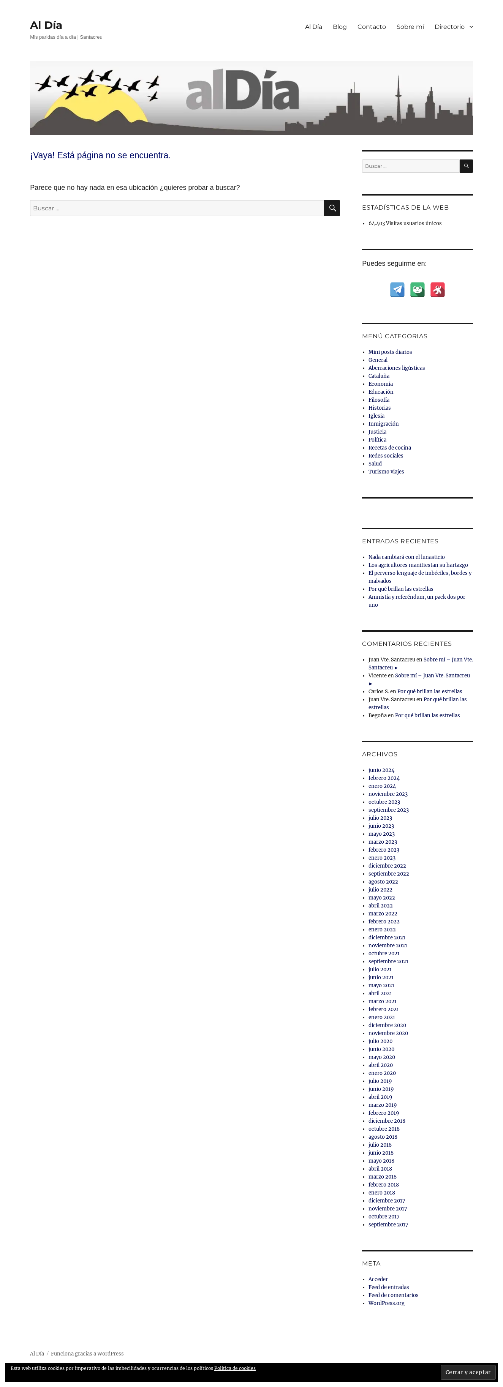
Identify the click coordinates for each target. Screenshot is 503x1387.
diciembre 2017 (387, 1201)
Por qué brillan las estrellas (401, 589)
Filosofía (379, 400)
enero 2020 (382, 1073)
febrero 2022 (384, 921)
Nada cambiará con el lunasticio (407, 557)
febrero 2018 (384, 1185)
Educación (381, 392)
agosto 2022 (383, 882)
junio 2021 (381, 977)
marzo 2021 (383, 1001)
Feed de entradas (389, 1287)
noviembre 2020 (388, 1033)
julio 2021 (380, 969)
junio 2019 (381, 1089)
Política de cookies (235, 1368)
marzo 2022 (383, 913)
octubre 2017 (384, 1216)
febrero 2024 (384, 778)
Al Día (46, 25)
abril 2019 (380, 1097)
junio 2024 (381, 770)
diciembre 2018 (387, 1121)
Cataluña (379, 376)
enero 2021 (382, 1017)
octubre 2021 (384, 953)
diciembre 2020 (387, 1025)
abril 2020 (381, 1065)
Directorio (450, 26)
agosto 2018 (383, 1137)
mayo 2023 (382, 834)
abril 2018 (380, 1169)
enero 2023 (382, 858)
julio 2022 (380, 890)
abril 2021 (380, 993)
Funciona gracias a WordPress (87, 1354)
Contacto (371, 26)
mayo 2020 (382, 1057)
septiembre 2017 (388, 1224)
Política (377, 440)
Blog (340, 26)
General (378, 360)
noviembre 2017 (388, 1209)
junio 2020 (381, 1049)
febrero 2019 (384, 1113)
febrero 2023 (384, 850)
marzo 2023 (383, 842)
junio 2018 (381, 1153)
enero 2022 (382, 929)
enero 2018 (382, 1193)
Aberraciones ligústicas (397, 368)
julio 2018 (380, 1145)
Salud (375, 464)
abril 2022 (381, 906)
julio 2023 (380, 818)
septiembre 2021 (388, 961)
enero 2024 (382, 786)
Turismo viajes (386, 472)
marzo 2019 (383, 1105)
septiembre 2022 (389, 874)
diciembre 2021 (387, 937)
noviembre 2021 (388, 945)
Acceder (378, 1279)
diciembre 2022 (387, 866)
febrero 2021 (384, 1009)
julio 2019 (380, 1081)
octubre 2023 (384, 802)
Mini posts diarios (390, 352)
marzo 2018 (383, 1177)
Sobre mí (410, 26)
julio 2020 (380, 1041)
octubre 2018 (384, 1129)
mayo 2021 (381, 985)
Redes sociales (386, 456)
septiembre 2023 (389, 810)
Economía (381, 384)
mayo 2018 (381, 1161)
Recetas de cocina (390, 448)
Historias (380, 408)
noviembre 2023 (388, 794)
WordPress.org (387, 1303)
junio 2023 (381, 826)
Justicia (377, 432)
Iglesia (376, 416)
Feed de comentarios (394, 1295)
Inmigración (384, 424)
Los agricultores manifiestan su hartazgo (418, 565)
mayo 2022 (382, 898)
